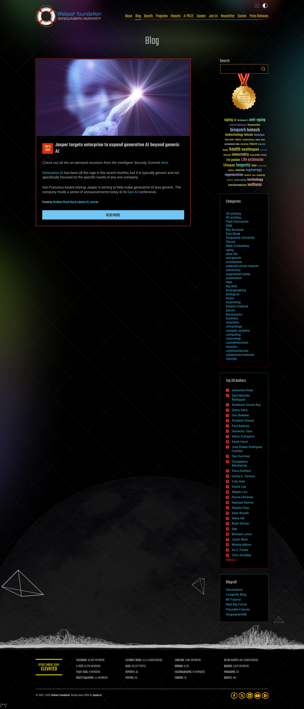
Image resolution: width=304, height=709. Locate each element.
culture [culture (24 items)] (257, 140)
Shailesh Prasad (243, 420)
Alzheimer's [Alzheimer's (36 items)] (242, 120)
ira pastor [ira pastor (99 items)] (233, 160)
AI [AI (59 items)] (235, 120)
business (232, 318)
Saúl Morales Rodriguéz (241, 397)
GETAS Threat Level (49, 667)
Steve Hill (238, 518)
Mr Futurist (233, 599)
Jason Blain (240, 539)
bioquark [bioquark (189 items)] (238, 130)
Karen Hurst (240, 442)
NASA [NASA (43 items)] (254, 165)
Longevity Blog (236, 594)
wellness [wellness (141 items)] (255, 184)
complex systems (238, 330)
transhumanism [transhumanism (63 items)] (237, 185)
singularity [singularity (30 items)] (260, 175)
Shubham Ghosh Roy (63, 202)
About (128, 16)
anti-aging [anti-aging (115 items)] (257, 120)
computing (233, 334)
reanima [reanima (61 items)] (240, 170)
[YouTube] (257, 695)
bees (229, 282)
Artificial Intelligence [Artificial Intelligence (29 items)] (238, 125)
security (94, 202)
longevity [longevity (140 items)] (243, 165)
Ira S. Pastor (240, 550)
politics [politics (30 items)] (231, 170)
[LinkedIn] (250, 695)
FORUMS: (179, 677)
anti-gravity (233, 258)
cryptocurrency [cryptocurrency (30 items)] (248, 140)
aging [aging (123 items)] (228, 120)
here (164, 163)
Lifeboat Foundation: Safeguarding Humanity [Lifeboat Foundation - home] (69, 16)
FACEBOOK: (82, 660)
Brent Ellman (240, 523)
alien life (232, 254)
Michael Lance (242, 534)
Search (263, 68)
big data (231, 286)
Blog (138, 16)
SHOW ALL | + (232, 560)
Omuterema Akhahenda (240, 464)
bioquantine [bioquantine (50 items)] (254, 124)
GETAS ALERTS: (231, 660)
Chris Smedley (241, 555)
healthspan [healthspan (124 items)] (250, 149)
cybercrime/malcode (240, 355)
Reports (175, 16)
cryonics (231, 346)
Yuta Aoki (238, 481)
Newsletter (228, 16)
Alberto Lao (239, 492)
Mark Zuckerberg (237, 246)
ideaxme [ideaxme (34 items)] (227, 155)
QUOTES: (228, 677)
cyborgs (231, 359)
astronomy (233, 270)
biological (232, 294)
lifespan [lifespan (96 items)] (229, 165)
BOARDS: (228, 666)
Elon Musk (233, 234)
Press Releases (259, 16)
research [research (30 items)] (247, 175)
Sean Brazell (240, 513)
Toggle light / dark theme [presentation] (265, 5)
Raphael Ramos (242, 502)
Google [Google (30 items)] (225, 150)
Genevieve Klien (242, 390)
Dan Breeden (240, 415)
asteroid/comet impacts (242, 266)
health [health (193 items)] (235, 149)
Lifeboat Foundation (60, 695)
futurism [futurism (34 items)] (261, 144)
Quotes (242, 16)
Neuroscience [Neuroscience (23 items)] (262, 166)
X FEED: (80, 666)
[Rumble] (265, 695)
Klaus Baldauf (241, 471)
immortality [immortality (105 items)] (240, 154)
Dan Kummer (241, 456)
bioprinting (233, 302)
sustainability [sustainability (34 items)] (240, 180)
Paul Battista (240, 426)
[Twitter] (242, 695)
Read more (113, 215)
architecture (234, 262)
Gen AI (133, 192)
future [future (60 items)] (253, 144)
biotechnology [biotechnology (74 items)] (234, 135)
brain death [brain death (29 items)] (229, 140)
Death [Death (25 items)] (263, 140)
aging (230, 250)
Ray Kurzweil (235, 230)
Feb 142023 (48, 148)
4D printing (233, 217)
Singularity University (240, 238)
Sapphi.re (97, 695)
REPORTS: (131, 672)
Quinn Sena (240, 410)
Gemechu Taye (242, 431)
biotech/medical (237, 306)
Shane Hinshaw (242, 497)
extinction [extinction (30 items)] (244, 144)
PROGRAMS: (230, 672)
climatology (234, 326)
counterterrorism (237, 342)
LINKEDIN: (180, 660)
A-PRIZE (189, 16)
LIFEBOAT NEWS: (134, 660)
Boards (148, 16)
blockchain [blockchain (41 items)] (259, 135)
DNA (229, 225)
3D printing (233, 213)
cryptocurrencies (237, 351)
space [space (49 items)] (230, 180)
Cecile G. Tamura (243, 476)
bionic (230, 298)
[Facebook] (234, 695)
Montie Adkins (241, 544)
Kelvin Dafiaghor (243, 436)
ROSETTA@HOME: (86, 677)
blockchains (234, 314)
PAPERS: (130, 677)
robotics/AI (83, 202)
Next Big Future (236, 604)
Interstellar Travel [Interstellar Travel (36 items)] (258, 155)
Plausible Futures (238, 609)
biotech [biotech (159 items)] (253, 130)
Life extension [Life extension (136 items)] (252, 159)
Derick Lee (239, 487)
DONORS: (179, 666)
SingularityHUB (236, 614)
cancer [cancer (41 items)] (238, 139)
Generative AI (52, 173)
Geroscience (234, 589)
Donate (201, 16)
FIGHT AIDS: (83, 672)
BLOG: (128, 666)
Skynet (230, 242)
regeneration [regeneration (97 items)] (234, 175)
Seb (234, 529)
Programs (162, 16)
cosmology (233, 338)
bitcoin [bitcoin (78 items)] (248, 135)
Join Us (213, 16)
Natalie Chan (240, 508)
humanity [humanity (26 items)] (263, 150)
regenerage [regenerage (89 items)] (254, 170)
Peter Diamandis (237, 221)
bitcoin (230, 310)
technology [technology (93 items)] (255, 180)
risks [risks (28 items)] (254, 175)
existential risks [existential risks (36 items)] (232, 144)
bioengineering (236, 290)
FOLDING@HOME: (183, 672)
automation (234, 278)
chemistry (232, 322)
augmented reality (238, 274)
